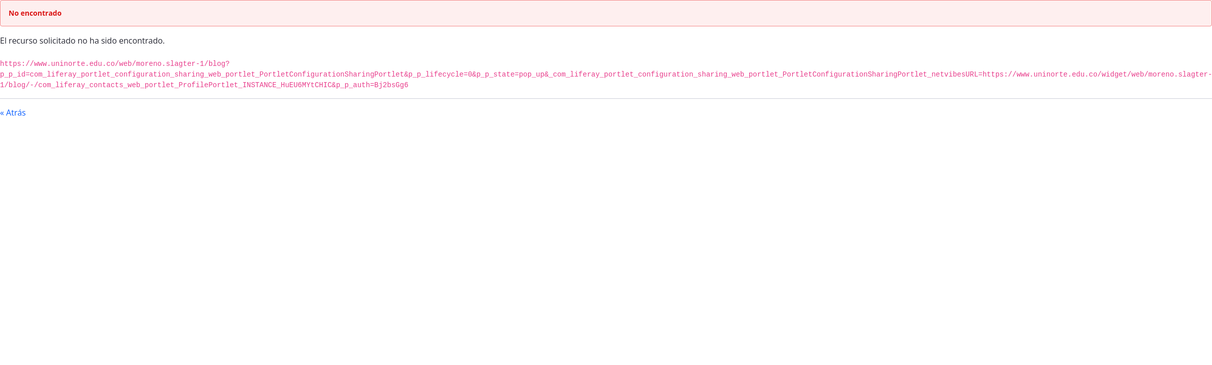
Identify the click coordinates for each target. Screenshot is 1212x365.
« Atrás (13, 112)
